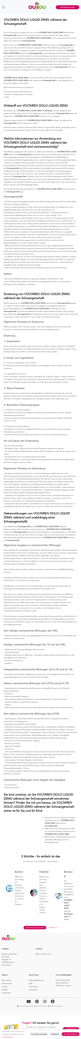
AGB (30, 983)
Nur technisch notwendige (39, 1034)
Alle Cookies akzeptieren (70, 1034)
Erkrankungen (7, 983)
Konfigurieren (55, 1034)
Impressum (33, 990)
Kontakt (5, 990)
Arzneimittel (6, 993)
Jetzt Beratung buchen (67, 7)
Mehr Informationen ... (8, 1037)
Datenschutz (33, 986)
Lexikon (5, 986)
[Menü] (4, 7)
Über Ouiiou (6, 980)
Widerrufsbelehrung (36, 980)
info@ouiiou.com (45, 954)
